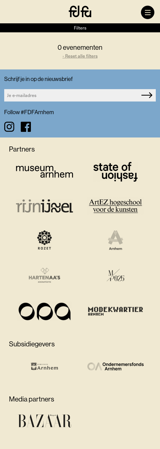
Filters (80, 28)
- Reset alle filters (80, 56)
